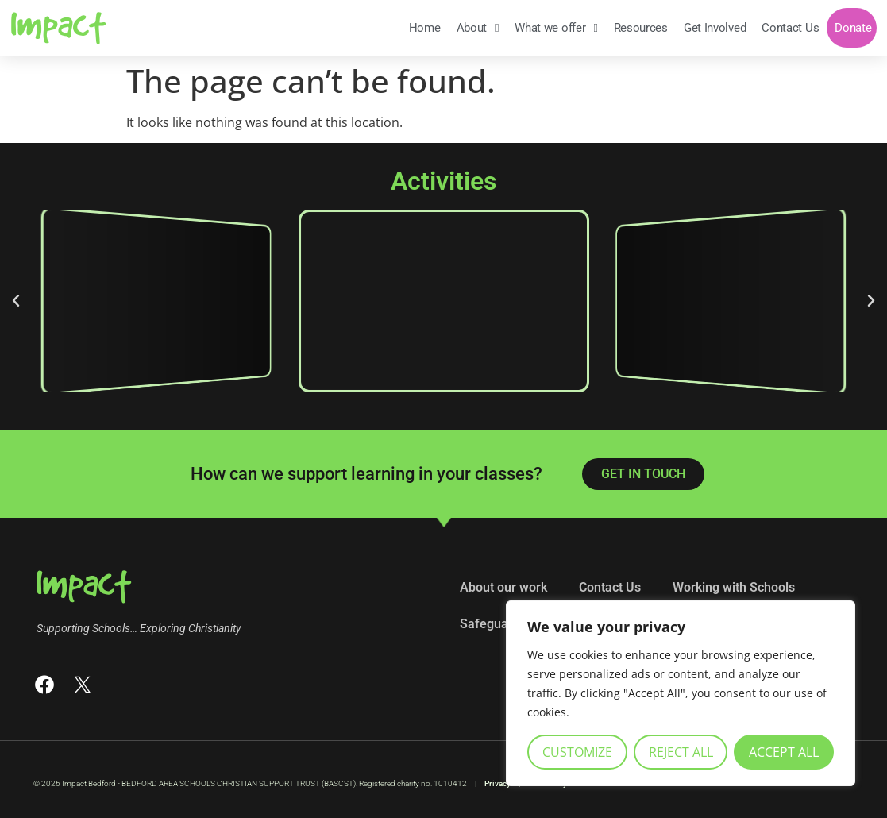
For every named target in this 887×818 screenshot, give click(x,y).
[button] (16, 301)
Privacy (497, 783)
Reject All (681, 752)
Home (425, 28)
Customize (577, 752)
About (478, 28)
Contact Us (790, 28)
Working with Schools (734, 587)
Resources (641, 28)
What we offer (556, 28)
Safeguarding (499, 623)
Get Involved (715, 28)
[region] (680, 693)
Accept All (784, 752)
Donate (853, 28)
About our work (503, 587)
